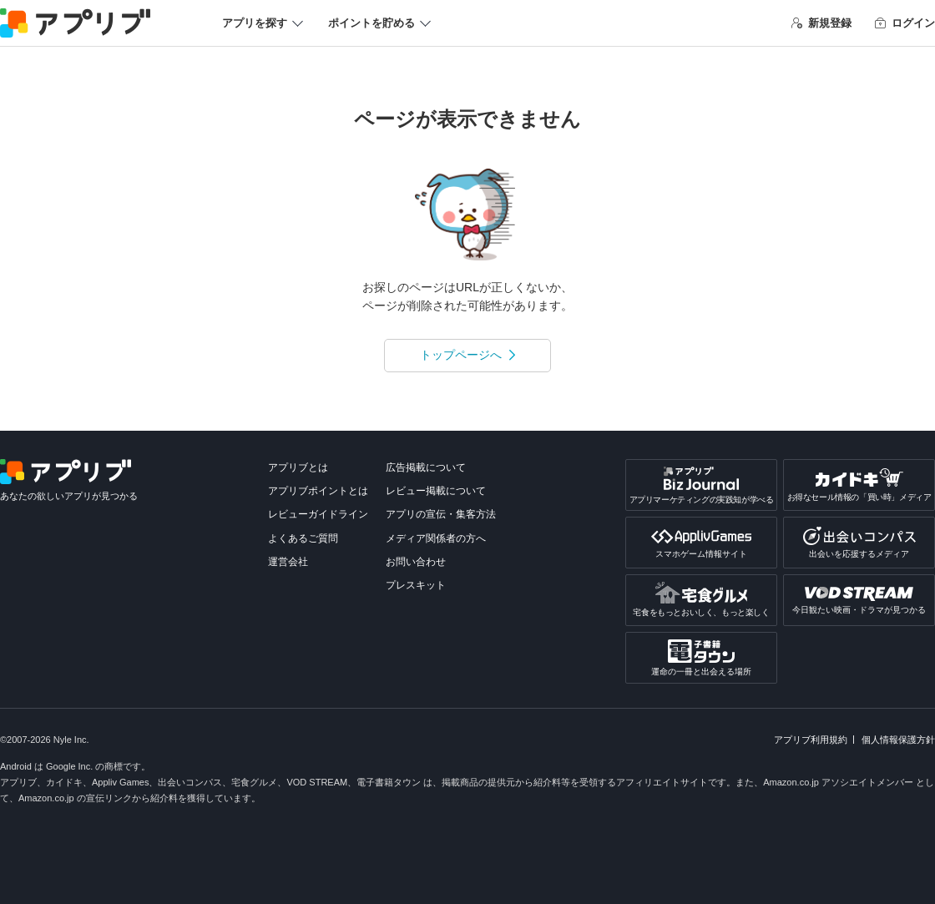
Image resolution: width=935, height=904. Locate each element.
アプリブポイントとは (318, 491)
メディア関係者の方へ (436, 538)
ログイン (905, 23)
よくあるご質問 (303, 538)
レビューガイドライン (318, 514)
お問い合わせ (416, 562)
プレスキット (416, 585)
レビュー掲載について (436, 491)
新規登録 (821, 23)
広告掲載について (426, 467)
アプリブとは (298, 467)
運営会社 (288, 562)
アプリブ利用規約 (810, 740)
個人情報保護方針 (898, 740)
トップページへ (461, 354)
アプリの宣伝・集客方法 (441, 514)
